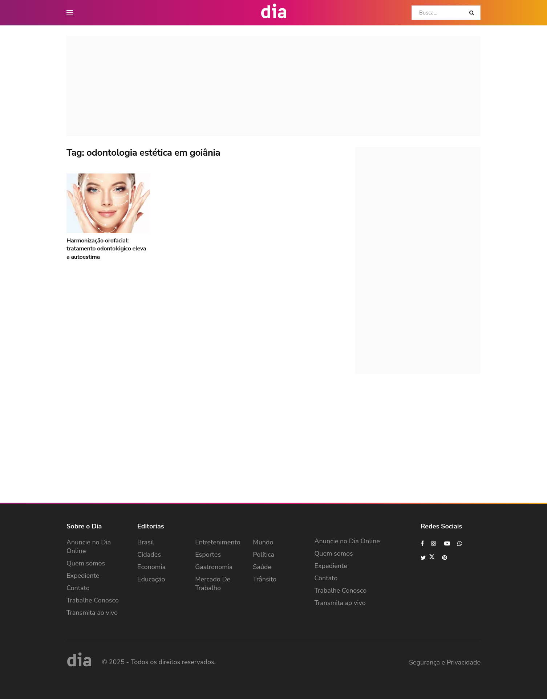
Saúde (262, 567)
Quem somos (85, 563)
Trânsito (264, 579)
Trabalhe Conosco (92, 600)
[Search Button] (473, 12)
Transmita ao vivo (92, 612)
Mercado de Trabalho (212, 583)
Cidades (149, 554)
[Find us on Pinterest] (445, 557)
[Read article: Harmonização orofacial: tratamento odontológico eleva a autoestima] (108, 203)
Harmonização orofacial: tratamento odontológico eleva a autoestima (106, 249)
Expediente (82, 575)
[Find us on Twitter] (428, 557)
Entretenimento (217, 542)
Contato (78, 588)
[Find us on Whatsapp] (460, 543)
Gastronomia (213, 567)
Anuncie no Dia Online (88, 546)
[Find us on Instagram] (434, 543)
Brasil (145, 542)
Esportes (208, 554)
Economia (151, 567)
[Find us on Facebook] (422, 543)
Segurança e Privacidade (445, 662)
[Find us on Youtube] (447, 543)
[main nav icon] (69, 12)
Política (263, 554)
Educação (151, 579)
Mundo (263, 542)
